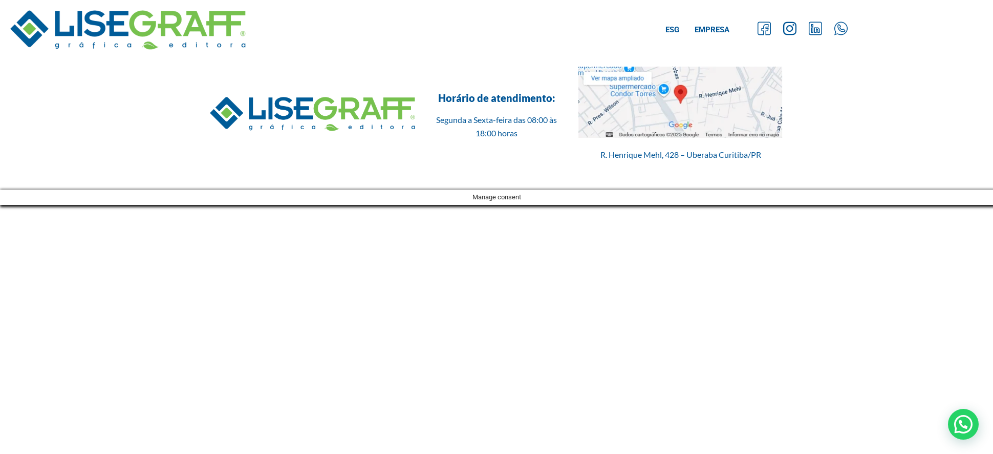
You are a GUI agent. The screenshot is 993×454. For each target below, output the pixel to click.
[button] (963, 424)
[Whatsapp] (841, 30)
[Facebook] (764, 30)
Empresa (712, 29)
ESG (672, 29)
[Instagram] (789, 30)
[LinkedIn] (815, 30)
